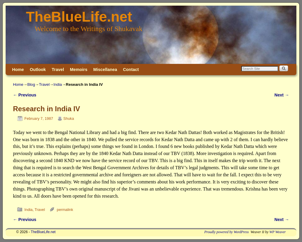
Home (18, 69)
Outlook (38, 69)
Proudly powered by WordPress (226, 232)
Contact (131, 69)
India (57, 84)
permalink (65, 209)
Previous (24, 95)
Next (282, 95)
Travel (58, 69)
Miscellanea (105, 69)
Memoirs (78, 69)
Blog (31, 84)
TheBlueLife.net (79, 17)
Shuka (68, 118)
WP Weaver (277, 232)
